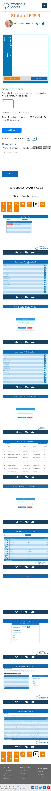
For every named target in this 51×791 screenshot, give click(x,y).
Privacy (23, 789)
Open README (12, 130)
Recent (35, 196)
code (45, 148)
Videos (22, 779)
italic (40, 148)
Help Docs (23, 776)
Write (5, 148)
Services (41, 774)
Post (10, 174)
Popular (26, 196)
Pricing (6, 779)
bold (35, 148)
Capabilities (8, 770)
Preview (14, 148)
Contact (41, 777)
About (40, 772)
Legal (15, 789)
